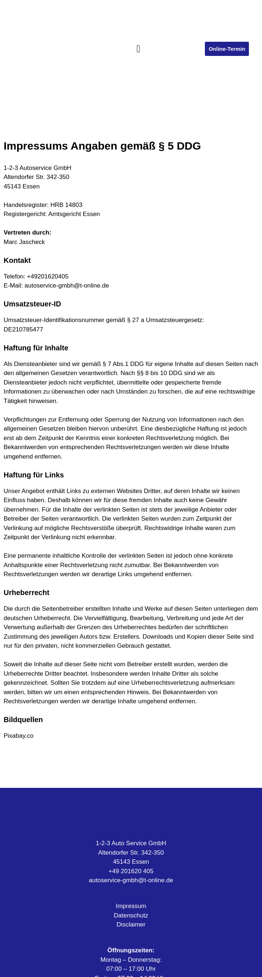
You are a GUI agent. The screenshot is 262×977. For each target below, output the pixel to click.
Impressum (131, 906)
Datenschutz (131, 915)
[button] (138, 49)
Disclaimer (130, 924)
